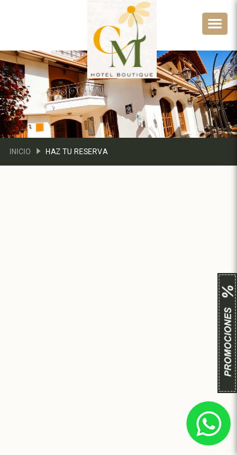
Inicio (20, 151)
